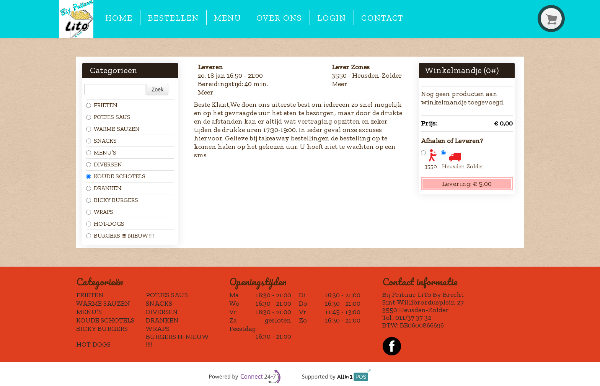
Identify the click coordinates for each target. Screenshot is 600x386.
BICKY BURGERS (112, 200)
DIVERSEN (104, 164)
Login (331, 18)
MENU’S (101, 152)
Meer (206, 92)
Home (119, 18)
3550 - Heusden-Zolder (454, 166)
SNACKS (101, 140)
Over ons (279, 18)
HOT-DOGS (105, 223)
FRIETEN (101, 105)
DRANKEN (104, 188)
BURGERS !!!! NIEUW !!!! (120, 235)
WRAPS (99, 211)
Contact (382, 18)
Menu (227, 18)
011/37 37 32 (413, 317)
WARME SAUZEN (113, 128)
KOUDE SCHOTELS (115, 176)
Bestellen (173, 18)
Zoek (157, 89)
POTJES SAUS (108, 117)
